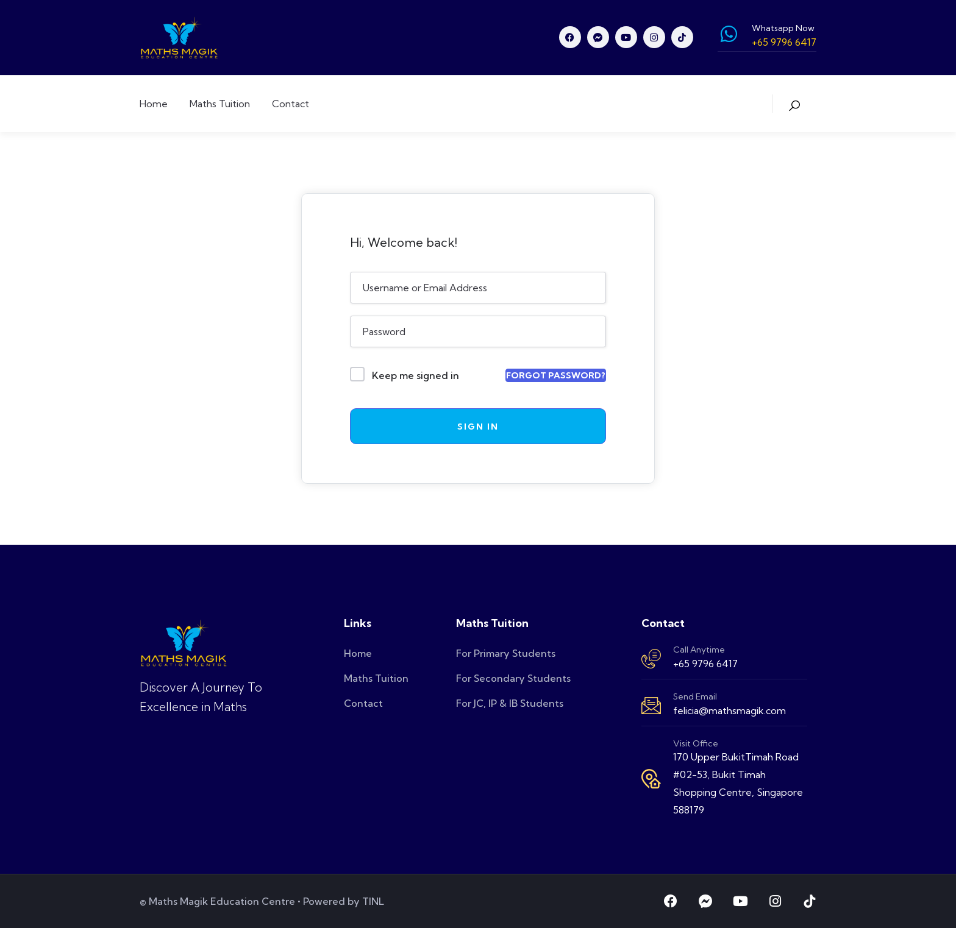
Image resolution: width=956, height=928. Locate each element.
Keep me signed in (415, 375)
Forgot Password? (555, 375)
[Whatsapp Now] (729, 34)
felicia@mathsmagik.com (729, 710)
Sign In (478, 426)
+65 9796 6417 (705, 663)
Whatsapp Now (783, 28)
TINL (373, 901)
